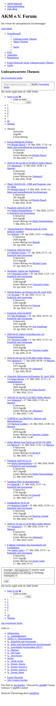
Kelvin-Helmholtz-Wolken (20, 142)
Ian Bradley (19, 685)
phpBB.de (34, 693)
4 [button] (7, 113)
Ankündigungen (15, 381)
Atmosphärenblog (15, 6)
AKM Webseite (14, 3)
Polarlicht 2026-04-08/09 (19, 313)
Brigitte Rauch (18, 144)
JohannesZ (16, 165)
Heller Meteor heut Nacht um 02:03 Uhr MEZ (29, 442)
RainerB (15, 484)
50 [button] (8, 121)
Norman (15, 294)
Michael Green (18, 252)
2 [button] (7, 108)
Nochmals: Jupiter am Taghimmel (23, 271)
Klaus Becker (17, 379)
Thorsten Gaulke (19, 339)
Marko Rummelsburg (21, 210)
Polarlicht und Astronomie (22, 213)
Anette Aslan (17, 550)
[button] (14, 96)
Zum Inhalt (6, 28)
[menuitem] (25, 39)
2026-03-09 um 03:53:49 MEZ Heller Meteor (29, 358)
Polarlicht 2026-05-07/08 (19, 208)
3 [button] (7, 110)
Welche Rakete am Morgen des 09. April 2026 (29, 292)
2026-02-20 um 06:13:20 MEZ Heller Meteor (29, 397)
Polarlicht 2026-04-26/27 (19, 250)
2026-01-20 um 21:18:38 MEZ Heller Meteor (29, 524)
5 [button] (7, 116)
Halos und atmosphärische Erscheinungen (27, 147)
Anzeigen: (17, 570)
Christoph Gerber (19, 273)
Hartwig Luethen (19, 424)
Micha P (15, 445)
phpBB (42, 685)
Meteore (11, 168)
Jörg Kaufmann (18, 316)
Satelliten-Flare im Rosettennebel (23, 481)
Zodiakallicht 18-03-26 (18, 503)
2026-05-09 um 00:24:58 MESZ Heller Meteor (29, 163)
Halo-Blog (12, 9)
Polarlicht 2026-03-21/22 (19, 460)
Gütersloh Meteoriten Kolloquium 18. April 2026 (30, 376)
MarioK (15, 234)
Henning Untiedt (19, 505)
